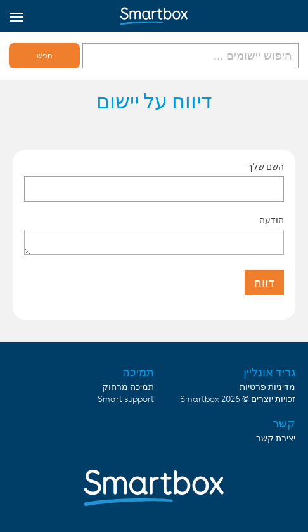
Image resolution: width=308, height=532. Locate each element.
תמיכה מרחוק (128, 387)
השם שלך (266, 167)
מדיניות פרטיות (267, 387)
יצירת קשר (275, 438)
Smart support (126, 399)
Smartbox (199, 399)
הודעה (271, 220)
